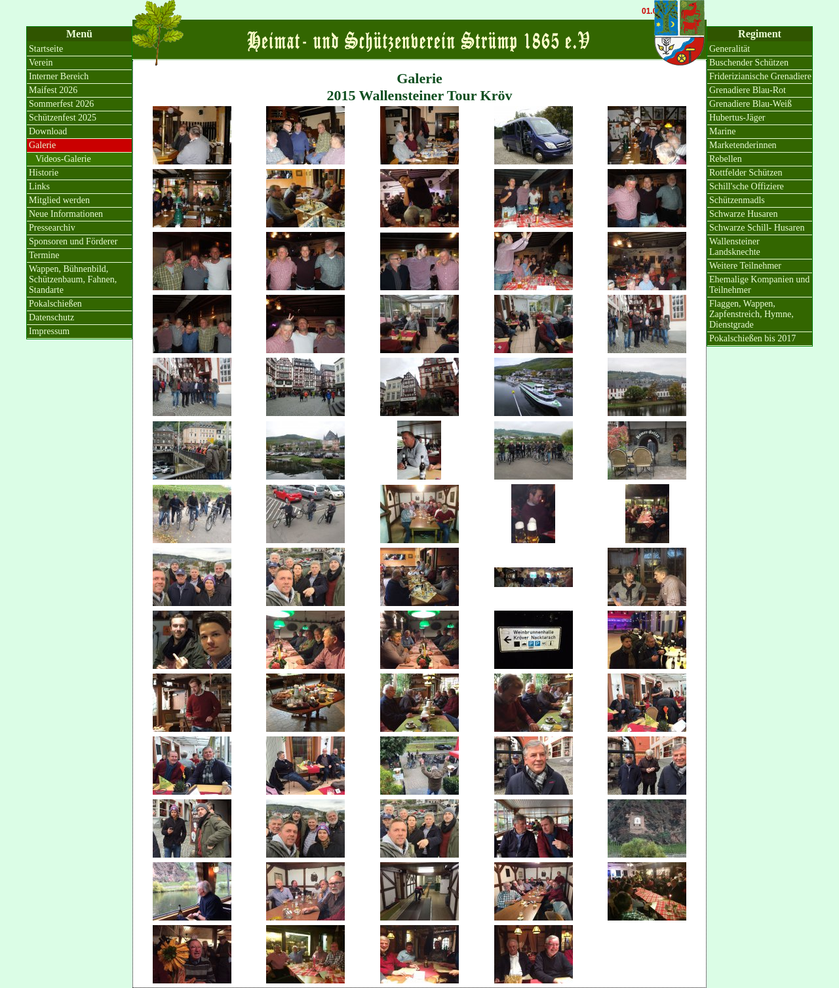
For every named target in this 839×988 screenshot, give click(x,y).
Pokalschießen (55, 304)
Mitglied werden (59, 200)
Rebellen (725, 159)
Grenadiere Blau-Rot (747, 90)
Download (48, 131)
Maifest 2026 (53, 90)
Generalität (729, 49)
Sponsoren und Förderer (73, 241)
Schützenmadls (737, 200)
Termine (44, 255)
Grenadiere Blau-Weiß (750, 104)
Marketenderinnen (743, 145)
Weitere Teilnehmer (745, 266)
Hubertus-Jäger (737, 118)
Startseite (46, 49)
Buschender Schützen (749, 62)
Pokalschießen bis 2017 (752, 338)
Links (39, 186)
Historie (43, 173)
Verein (41, 62)
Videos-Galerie (63, 159)
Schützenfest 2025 (62, 118)
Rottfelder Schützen (746, 173)
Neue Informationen (66, 214)
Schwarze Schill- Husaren (756, 228)
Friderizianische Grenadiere (760, 76)
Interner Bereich (58, 76)
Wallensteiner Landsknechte (734, 247)
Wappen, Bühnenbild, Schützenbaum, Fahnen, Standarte (73, 279)
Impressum (49, 331)
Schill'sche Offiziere (746, 186)
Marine (722, 131)
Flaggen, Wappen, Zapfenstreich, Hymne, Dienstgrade (751, 314)
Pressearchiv (52, 228)
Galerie (42, 145)
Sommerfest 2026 (61, 104)
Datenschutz (51, 317)
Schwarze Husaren (743, 214)
